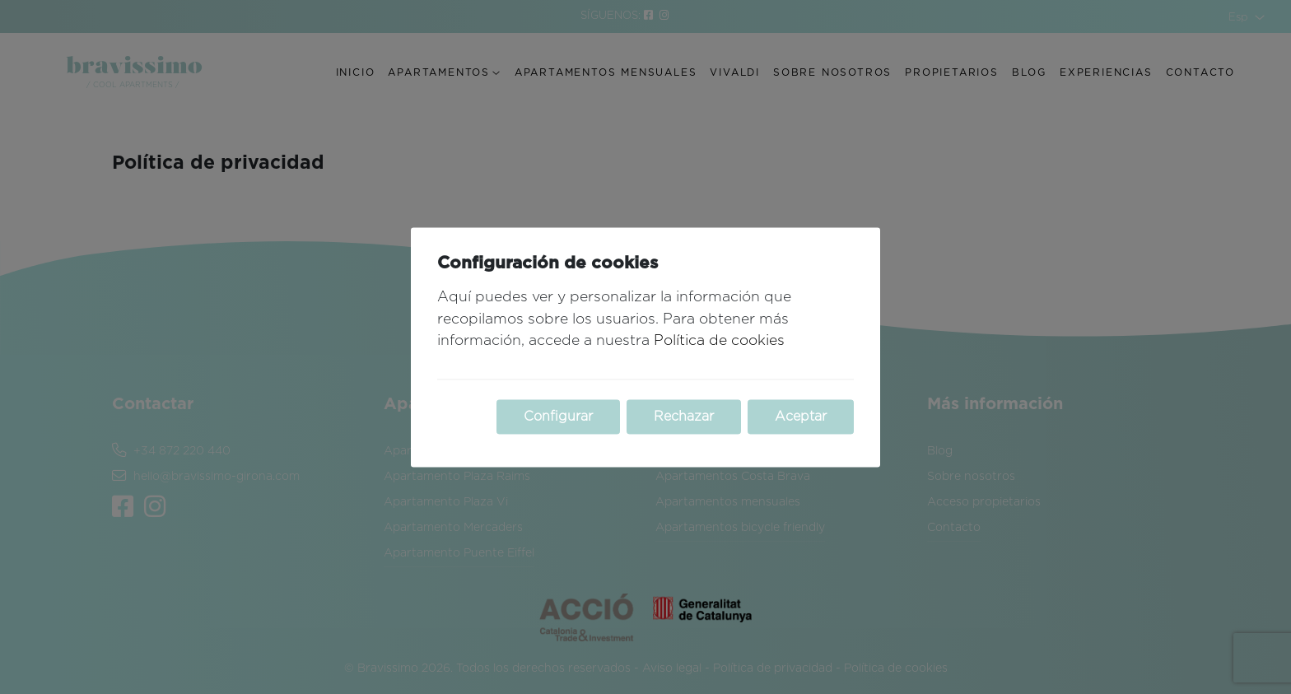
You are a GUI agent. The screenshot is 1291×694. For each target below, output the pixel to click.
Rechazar (684, 416)
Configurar (558, 416)
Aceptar (801, 416)
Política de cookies (719, 341)
